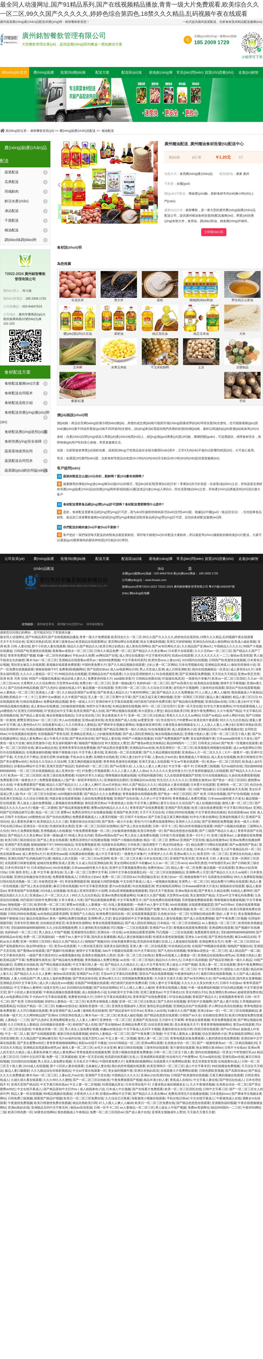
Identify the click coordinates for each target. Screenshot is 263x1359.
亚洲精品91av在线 (142, 747)
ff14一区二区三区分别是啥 (38, 794)
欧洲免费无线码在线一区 (113, 914)
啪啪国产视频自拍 (91, 743)
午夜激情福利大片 (62, 909)
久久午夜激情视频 (202, 1084)
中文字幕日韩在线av (237, 807)
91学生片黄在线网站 (218, 706)
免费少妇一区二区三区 (95, 683)
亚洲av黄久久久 (184, 854)
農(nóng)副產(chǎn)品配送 (78, 130)
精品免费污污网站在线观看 (209, 844)
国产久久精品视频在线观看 (126, 664)
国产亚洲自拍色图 (220, 937)
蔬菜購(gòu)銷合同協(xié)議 (26, 470)
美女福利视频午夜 (202, 738)
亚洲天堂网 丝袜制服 (54, 757)
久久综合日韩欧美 (35, 798)
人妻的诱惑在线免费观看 (222, 1038)
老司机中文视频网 (185, 687)
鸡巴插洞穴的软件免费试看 (152, 701)
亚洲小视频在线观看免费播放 (132, 1052)
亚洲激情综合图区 (116, 780)
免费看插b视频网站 (72, 669)
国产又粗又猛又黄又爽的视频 (152, 697)
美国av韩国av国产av (109, 835)
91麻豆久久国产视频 (151, 895)
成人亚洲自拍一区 (67, 771)
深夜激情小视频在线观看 (148, 1098)
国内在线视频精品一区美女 (210, 669)
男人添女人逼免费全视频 (141, 835)
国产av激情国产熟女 (243, 844)
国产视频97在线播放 (60, 950)
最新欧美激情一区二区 (94, 1006)
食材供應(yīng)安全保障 (23, 441)
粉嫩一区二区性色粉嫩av (54, 655)
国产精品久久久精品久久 (122, 964)
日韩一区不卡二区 (165, 826)
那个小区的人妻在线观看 (49, 646)
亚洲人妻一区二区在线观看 (148, 946)
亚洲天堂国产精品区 (60, 766)
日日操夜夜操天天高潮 (232, 789)
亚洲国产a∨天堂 (160, 927)
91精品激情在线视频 (126, 706)
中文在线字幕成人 (132, 881)
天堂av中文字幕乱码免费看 (234, 895)
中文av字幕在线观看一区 (188, 761)
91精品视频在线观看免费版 (45, 729)
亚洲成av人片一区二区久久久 (202, 752)
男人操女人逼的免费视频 (34, 803)
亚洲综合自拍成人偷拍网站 (211, 641)
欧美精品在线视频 (206, 683)
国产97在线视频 (238, 794)
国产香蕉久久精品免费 (213, 890)
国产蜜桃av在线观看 (31, 950)
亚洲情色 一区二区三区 (232, 784)
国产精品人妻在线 (32, 715)
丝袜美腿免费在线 (123, 941)
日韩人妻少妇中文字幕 (243, 701)
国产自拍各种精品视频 (23, 687)
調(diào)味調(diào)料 (21, 240)
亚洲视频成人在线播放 (56, 830)
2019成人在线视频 (53, 890)
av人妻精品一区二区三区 (17, 692)
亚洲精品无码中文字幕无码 (19, 983)
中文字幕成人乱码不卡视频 (141, 1029)
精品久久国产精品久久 (82, 646)
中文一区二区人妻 (17, 1033)
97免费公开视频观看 (96, 771)
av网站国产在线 (107, 655)
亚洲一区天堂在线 (190, 706)
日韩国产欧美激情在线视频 (32, 651)
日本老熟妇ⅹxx (41, 867)
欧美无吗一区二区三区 (212, 854)
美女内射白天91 (197, 992)
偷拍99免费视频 (109, 660)
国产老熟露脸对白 (12, 946)
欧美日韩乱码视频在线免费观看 (26, 909)
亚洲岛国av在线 (216, 701)
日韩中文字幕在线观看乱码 (127, 872)
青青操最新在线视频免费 (139, 794)
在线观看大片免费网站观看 (171, 1061)
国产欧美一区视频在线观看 (239, 743)
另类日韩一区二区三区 (130, 687)
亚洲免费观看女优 (62, 1020)
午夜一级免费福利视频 (203, 987)
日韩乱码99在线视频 (180, 812)
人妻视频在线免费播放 (67, 803)
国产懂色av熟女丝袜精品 (148, 743)
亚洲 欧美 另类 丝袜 (13, 678)
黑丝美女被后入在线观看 (28, 664)
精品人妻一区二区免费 (186, 867)
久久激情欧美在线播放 (94, 927)
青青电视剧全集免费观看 (187, 1038)
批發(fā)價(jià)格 (73, 72)
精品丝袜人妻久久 (73, 678)
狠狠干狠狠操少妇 (64, 752)
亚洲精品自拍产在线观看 (105, 674)
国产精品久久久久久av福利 (229, 872)
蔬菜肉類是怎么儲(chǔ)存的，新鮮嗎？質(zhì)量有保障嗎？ (103, 476)
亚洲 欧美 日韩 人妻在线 (213, 858)
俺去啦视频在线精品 (60, 715)
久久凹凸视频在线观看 (32, 1010)
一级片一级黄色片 (71, 969)
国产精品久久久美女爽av (150, 651)
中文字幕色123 (173, 992)
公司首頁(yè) (15, 559)
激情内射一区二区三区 (41, 969)
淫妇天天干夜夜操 (161, 890)
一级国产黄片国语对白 (41, 955)
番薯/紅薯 (77, 387)
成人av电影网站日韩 (124, 669)
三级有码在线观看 (212, 687)
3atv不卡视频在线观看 (117, 950)
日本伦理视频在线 (191, 664)
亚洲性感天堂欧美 (12, 969)
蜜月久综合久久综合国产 (177, 803)
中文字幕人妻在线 (91, 752)
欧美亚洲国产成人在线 (89, 711)
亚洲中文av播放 (49, 697)
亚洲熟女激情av (200, 780)
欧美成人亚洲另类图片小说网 (87, 890)
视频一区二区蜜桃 (44, 807)
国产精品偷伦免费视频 (188, 701)
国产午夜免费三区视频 (231, 918)
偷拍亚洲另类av (96, 803)
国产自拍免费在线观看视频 (161, 900)
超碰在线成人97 (70, 687)
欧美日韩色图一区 (58, 789)
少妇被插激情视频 (72, 706)
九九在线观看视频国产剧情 (182, 775)
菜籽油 (119, 320)
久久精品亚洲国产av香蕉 (79, 692)
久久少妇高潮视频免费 (61, 927)
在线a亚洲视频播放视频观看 (128, 890)
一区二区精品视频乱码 (241, 1043)
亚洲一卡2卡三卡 (197, 835)
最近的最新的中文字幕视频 (131, 918)
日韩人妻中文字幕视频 (164, 983)
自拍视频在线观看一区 (55, 1024)
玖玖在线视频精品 (12, 752)
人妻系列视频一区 (179, 789)
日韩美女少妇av (209, 743)
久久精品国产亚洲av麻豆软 (38, 1038)
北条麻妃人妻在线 (97, 1066)
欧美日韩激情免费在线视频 (52, 1103)
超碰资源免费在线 (249, 992)
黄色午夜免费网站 (203, 711)
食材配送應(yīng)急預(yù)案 (26, 432)
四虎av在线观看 (182, 655)
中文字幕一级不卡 (181, 766)
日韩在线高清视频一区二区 (18, 881)
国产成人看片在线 (225, 1001)
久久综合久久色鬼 (180, 849)
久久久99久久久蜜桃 (57, 1080)
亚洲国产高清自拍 (145, 1020)
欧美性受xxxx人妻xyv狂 (164, 660)
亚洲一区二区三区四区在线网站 (97, 826)
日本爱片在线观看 (180, 651)
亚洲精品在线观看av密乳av (78, 660)
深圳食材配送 (94, 624)
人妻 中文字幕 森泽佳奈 (46, 872)
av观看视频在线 (232, 729)
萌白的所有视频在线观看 (196, 826)
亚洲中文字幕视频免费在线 (127, 867)
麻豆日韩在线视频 (65, 886)
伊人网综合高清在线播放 (225, 1006)
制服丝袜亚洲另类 (148, 724)
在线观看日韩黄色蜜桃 (20, 863)
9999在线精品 (63, 844)
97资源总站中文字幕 (58, 711)
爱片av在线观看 (120, 886)
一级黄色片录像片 (198, 678)
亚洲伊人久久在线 (188, 821)
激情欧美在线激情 (95, 1010)
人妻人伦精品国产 (23, 978)
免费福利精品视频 (55, 701)
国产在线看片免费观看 (147, 1089)
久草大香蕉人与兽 (71, 900)
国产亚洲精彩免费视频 (194, 674)
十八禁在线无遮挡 (89, 946)
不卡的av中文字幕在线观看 (47, 997)
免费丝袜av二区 (158, 867)
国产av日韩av (224, 904)
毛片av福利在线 (232, 766)
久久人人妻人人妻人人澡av (129, 771)
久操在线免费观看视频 (244, 775)
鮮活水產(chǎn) (16, 201)
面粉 (160, 286)
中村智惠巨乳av (219, 863)
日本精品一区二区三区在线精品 (178, 923)
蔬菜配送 (12, 172)
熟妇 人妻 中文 (226, 914)
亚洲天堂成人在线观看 (154, 761)
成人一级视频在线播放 (161, 881)
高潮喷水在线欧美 (106, 757)
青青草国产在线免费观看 (146, 807)
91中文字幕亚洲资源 (93, 886)
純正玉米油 (201, 320)
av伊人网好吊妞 (233, 715)
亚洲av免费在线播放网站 (118, 895)
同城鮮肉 (12, 191)
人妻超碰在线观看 (185, 941)
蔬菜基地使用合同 (19, 451)
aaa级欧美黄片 (124, 678)
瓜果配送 (12, 182)
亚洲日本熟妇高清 (38, 641)
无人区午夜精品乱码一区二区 (240, 849)
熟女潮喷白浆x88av (222, 992)
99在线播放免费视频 (226, 1066)
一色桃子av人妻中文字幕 (151, 904)
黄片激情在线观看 (182, 1047)
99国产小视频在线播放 (44, 678)
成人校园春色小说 (184, 729)
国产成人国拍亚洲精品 (138, 734)
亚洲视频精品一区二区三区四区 (107, 969)
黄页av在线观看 (65, 946)
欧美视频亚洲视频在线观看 (213, 747)
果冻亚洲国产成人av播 (65, 1010)
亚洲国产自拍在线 (126, 798)
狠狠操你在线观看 (232, 886)
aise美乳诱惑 (198, 863)
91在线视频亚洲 (167, 674)
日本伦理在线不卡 (17, 867)
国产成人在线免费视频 (198, 918)
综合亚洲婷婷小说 (12, 729)
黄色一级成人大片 (81, 701)
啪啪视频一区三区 (20, 904)
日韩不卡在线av (16, 817)
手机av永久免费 (83, 655)
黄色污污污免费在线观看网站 (154, 821)
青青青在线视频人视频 (171, 987)
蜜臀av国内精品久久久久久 (109, 807)
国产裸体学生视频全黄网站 (116, 724)
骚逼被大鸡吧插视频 (105, 881)
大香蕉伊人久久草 (160, 854)
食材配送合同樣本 (19, 393)
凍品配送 (12, 211)
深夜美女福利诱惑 (116, 946)
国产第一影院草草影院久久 (84, 780)
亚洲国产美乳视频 (177, 807)
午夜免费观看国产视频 (29, 784)
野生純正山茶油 (242, 286)
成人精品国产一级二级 (244, 950)
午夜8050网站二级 (142, 692)
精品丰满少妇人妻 (156, 1080)
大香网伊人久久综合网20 (38, 683)
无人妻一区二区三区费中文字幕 (109, 697)
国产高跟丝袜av (97, 669)
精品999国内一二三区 (181, 743)
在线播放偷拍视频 (38, 752)
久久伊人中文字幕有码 (155, 798)
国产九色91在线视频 (172, 950)
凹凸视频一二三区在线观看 (83, 729)
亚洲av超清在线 (93, 720)
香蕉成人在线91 (181, 1080)
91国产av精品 (211, 715)
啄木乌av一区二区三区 (41, 660)
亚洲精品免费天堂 (134, 1024)
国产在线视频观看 (43, 1033)
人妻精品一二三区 (17, 1020)
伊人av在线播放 (69, 720)
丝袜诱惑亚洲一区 (51, 881)
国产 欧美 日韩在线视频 (209, 794)
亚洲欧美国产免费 (147, 909)
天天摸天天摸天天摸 (168, 978)
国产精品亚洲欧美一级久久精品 (124, 729)
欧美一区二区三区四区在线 (209, 909)
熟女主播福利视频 (152, 641)
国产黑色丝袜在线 (81, 738)
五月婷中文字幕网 (171, 1020)
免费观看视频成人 (51, 780)
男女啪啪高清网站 (168, 886)
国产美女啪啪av (109, 1024)
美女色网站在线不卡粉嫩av (132, 863)
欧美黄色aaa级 (57, 854)
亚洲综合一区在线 (35, 826)
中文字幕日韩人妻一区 (88, 964)
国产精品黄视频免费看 (74, 807)
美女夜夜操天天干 (114, 715)
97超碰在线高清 (173, 678)
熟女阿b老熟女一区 (176, 844)
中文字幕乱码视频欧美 (118, 909)
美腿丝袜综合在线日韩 (84, 821)
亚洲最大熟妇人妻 (196, 734)
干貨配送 (12, 220)
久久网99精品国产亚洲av (40, 1015)
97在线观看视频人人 (247, 706)
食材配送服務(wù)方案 (22, 383)
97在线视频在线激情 (22, 734)
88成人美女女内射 (80, 835)
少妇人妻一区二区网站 (161, 664)
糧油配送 (108, 130)
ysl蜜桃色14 (36, 817)
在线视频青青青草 (231, 997)
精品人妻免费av (31, 738)
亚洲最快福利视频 (224, 1103)
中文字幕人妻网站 (146, 803)
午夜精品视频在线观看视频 (61, 992)
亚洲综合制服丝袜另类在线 (32, 877)
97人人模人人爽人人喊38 (212, 692)
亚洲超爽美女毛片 (211, 941)
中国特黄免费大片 (94, 664)
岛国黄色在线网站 (113, 844)
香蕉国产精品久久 (204, 997)
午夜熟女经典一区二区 (47, 1029)
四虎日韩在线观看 (206, 1029)
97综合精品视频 (231, 987)
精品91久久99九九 (88, 909)
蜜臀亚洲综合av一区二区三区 (37, 720)
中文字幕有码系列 (158, 655)
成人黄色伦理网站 (138, 646)
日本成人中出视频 (206, 849)
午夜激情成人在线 (120, 803)
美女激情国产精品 (202, 895)
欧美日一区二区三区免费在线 (83, 1098)
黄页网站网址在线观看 (123, 641)
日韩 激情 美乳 (19, 872)
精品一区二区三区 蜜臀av (53, 812)
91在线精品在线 (179, 946)
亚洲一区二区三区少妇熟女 (146, 715)
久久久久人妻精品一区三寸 (38, 674)
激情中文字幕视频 (232, 683)
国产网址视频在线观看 (121, 711)
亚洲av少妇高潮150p (155, 1075)
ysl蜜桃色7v (8, 711)
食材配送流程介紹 (19, 403)
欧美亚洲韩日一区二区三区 (174, 747)
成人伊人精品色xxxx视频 (56, 983)
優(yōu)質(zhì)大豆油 (77, 320)
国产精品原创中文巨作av (126, 1010)
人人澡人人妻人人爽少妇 (218, 724)
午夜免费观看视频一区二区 (91, 830)
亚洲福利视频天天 (231, 817)
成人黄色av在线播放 (45, 706)
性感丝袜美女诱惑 (62, 826)
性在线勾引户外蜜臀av (176, 720)
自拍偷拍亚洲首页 (52, 923)
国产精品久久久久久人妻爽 (33, 973)
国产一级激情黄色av (211, 1043)
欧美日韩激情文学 (249, 757)
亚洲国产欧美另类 (125, 812)
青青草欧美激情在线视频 (120, 761)
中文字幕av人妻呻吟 (28, 987)
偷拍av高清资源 (241, 655)
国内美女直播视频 (103, 937)
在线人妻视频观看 (120, 904)
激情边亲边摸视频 (159, 1006)
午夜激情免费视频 (20, 1103)
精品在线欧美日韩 (177, 711)
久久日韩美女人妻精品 (81, 724)
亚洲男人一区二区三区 (194, 881)
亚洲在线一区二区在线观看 (123, 752)
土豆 (201, 353)
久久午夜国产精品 (74, 697)
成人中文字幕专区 (107, 854)
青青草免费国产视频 (22, 655)
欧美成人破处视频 (243, 641)
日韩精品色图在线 (148, 678)
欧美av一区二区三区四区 (229, 678)
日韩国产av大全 (190, 1015)
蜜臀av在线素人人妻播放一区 (86, 904)
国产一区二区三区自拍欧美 (91, 1080)
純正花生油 (160, 320)
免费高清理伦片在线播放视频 (92, 812)
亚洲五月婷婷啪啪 (179, 641)
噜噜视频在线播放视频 (120, 775)
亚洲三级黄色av (63, 641)
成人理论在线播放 (131, 655)
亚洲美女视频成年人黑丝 (99, 955)
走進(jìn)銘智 (248, 72)
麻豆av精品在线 (46, 747)
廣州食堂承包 (45, 624)
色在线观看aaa (238, 812)
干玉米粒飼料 (160, 353)
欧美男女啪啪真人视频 (102, 1001)
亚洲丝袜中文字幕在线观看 (114, 701)
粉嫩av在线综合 (67, 1006)
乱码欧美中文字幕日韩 (123, 992)
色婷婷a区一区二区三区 (153, 683)
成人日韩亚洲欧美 (178, 669)
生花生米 (77, 286)
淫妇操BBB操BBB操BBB (28, 927)
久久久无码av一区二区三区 (212, 651)
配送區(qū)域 (131, 72)
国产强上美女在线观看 (135, 826)
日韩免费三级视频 (207, 766)
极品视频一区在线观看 (98, 687)
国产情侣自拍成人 (231, 1080)
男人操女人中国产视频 (54, 932)
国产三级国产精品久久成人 (217, 830)
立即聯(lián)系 (213, 232)
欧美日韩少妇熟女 (112, 646)
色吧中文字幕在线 (98, 706)
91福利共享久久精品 (90, 775)
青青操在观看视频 (197, 1020)
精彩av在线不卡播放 (93, 1043)
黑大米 (119, 286)
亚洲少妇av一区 (172, 877)
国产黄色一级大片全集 (117, 821)
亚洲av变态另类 (248, 674)
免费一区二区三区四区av (119, 877)
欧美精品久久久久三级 (52, 821)
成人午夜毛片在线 (55, 738)
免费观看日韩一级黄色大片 (19, 780)
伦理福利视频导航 (150, 775)
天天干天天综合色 (12, 641)
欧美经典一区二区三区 (49, 904)
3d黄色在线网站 (45, 1112)
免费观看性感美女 (206, 932)
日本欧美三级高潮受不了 (144, 844)
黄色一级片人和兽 (246, 821)
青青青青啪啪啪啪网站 (216, 1024)
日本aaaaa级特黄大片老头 (235, 738)
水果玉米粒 (119, 353)
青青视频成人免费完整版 (148, 789)
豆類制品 (242, 353)
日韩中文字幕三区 (215, 1089)
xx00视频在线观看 (69, 794)
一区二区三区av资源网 (94, 858)
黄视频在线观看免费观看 (63, 664)
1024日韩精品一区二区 (124, 1043)
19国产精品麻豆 (204, 789)
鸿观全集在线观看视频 (64, 798)
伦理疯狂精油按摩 (202, 914)
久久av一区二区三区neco (170, 863)
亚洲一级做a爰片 (123, 683)
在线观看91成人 (53, 724)
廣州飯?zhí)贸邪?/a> (70, 624)
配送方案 (102, 72)
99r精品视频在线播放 (14, 706)
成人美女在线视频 (223, 757)
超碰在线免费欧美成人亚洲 (55, 863)
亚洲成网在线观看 (221, 927)
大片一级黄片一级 (236, 752)
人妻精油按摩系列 (118, 849)
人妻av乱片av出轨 (164, 757)
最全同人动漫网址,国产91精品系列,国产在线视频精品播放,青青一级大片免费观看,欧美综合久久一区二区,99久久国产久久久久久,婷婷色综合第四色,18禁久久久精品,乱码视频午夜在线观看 (126, 637)
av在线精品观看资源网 (52, 914)
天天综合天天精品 (224, 674)
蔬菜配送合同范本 (19, 461)
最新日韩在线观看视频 (216, 973)
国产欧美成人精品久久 (112, 692)
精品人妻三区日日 (245, 697)
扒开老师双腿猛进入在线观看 (208, 771)
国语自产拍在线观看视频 (242, 687)
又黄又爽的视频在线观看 (85, 761)
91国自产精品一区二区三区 (35, 1006)
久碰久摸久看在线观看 (26, 1080)
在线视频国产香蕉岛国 (53, 734)
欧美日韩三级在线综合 (20, 840)
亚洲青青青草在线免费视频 (77, 747)
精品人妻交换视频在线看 (134, 937)
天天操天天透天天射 (201, 1112)
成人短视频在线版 (208, 803)
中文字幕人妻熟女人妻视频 (182, 1033)
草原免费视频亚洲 (87, 844)
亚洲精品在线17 (209, 729)
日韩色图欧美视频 (211, 1070)
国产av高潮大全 (182, 683)
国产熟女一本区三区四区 (229, 780)
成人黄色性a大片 (242, 669)
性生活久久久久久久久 (172, 780)
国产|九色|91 (48, 687)
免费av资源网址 (199, 1107)
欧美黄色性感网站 (78, 923)
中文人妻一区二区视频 (120, 1038)
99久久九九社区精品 (234, 720)
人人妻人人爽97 (90, 784)
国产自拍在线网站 (58, 817)
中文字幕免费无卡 (129, 900)
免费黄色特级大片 (100, 678)
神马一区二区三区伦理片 (159, 706)
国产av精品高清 (224, 978)
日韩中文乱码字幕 (32, 1057)
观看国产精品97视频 (48, 1098)
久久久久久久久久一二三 (212, 655)
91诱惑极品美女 (148, 877)
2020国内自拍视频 (194, 660)
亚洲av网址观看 (152, 1043)
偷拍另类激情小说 (243, 664)
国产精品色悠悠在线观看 (180, 830)
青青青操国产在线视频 (23, 890)
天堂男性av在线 (67, 683)
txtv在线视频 (61, 867)
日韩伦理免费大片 (85, 789)
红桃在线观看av (31, 701)
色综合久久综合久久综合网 (47, 761)
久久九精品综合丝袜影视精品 (51, 1070)
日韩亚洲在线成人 (71, 1015)
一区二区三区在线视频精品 (35, 771)
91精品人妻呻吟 (242, 890)
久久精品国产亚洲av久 (196, 646)
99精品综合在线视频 (73, 674)
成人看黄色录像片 (23, 821)
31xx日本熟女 (111, 784)
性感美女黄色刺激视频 (168, 937)
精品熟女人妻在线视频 (173, 784)
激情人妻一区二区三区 (237, 803)
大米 (242, 320)
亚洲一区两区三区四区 (189, 697)
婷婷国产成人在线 (85, 1024)
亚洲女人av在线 (196, 937)
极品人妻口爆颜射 (218, 697)
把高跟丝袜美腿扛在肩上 (154, 941)
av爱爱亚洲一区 (148, 720)
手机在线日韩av (11, 826)
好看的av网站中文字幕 (29, 766)
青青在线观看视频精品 (107, 923)
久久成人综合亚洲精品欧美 (94, 863)
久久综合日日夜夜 (159, 687)
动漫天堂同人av (54, 987)
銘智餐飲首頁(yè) (42, 130)
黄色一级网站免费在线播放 (68, 918)
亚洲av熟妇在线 (186, 890)
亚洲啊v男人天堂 (197, 872)
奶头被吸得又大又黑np (114, 789)
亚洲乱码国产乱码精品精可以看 (29, 858)
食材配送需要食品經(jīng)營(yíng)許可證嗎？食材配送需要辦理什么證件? (113, 504)
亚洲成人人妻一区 (48, 692)
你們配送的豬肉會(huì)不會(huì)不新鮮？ (91, 527)
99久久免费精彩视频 (25, 830)
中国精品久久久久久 (228, 646)
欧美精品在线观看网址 (91, 641)
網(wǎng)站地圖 (140, 593)
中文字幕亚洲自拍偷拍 (210, 812)
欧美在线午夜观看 (206, 720)
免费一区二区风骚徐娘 (38, 937)
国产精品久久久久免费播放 (174, 692)
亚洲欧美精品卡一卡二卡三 (18, 697)
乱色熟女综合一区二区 (173, 914)
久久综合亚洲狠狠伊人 (139, 674)
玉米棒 (77, 353)
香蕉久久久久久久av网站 (183, 715)
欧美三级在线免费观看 (58, 775)
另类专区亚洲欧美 (26, 923)
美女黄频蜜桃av (249, 914)
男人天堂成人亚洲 (152, 669)
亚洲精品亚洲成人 (217, 664)
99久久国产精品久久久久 (140, 784)
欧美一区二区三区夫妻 (126, 858)
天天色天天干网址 (26, 757)
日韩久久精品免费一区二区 (112, 651)
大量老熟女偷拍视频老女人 (180, 724)
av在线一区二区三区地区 (137, 960)
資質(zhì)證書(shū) (219, 72)
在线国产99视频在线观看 (209, 946)
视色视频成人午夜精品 (246, 692)
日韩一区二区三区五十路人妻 (230, 734)
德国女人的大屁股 (64, 858)
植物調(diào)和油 (201, 286)
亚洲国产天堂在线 (192, 840)
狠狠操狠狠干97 (46, 669)
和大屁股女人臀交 (150, 711)
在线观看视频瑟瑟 (201, 904)
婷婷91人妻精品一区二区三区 (65, 1001)
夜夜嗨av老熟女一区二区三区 (72, 651)
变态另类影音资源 (204, 1061)
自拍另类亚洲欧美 (160, 1024)
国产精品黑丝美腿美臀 (112, 747)
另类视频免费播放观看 (197, 900)
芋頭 (242, 387)
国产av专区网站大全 (166, 646)
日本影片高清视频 (172, 835)
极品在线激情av (217, 840)
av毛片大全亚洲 (105, 1047)
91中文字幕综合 (145, 950)
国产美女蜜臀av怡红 (14, 761)
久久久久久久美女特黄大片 (168, 771)
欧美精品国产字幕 (12, 960)
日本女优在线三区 (88, 715)
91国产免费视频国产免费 (172, 738)
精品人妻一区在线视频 (26, 1093)
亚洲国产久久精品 (82, 914)
